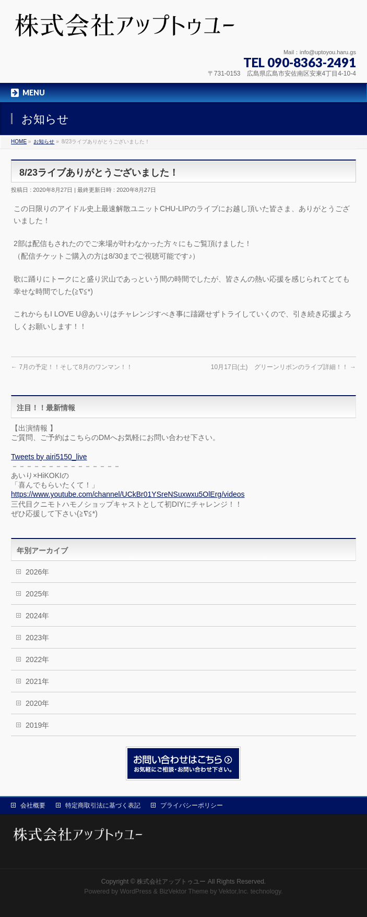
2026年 (37, 572)
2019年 (37, 725)
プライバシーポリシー (191, 805)
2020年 (37, 703)
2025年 (37, 594)
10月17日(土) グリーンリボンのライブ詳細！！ (283, 367)
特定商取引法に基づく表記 (102, 805)
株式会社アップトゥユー (171, 881)
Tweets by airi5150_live (49, 457)
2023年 (37, 637)
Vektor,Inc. (234, 891)
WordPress (136, 891)
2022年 (37, 659)
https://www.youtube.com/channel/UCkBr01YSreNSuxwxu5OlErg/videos (127, 494)
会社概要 (32, 805)
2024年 (37, 616)
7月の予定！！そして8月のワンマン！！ (72, 367)
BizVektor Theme (183, 891)
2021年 (37, 681)
